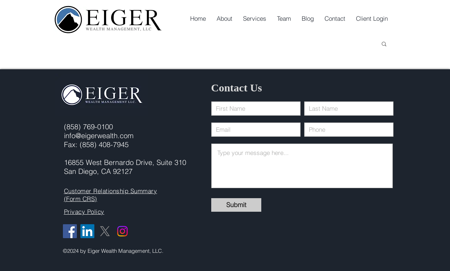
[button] (384, 44)
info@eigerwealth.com (99, 135)
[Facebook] (70, 231)
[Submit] (236, 205)
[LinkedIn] (87, 231)
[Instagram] (122, 231)
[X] (105, 231)
